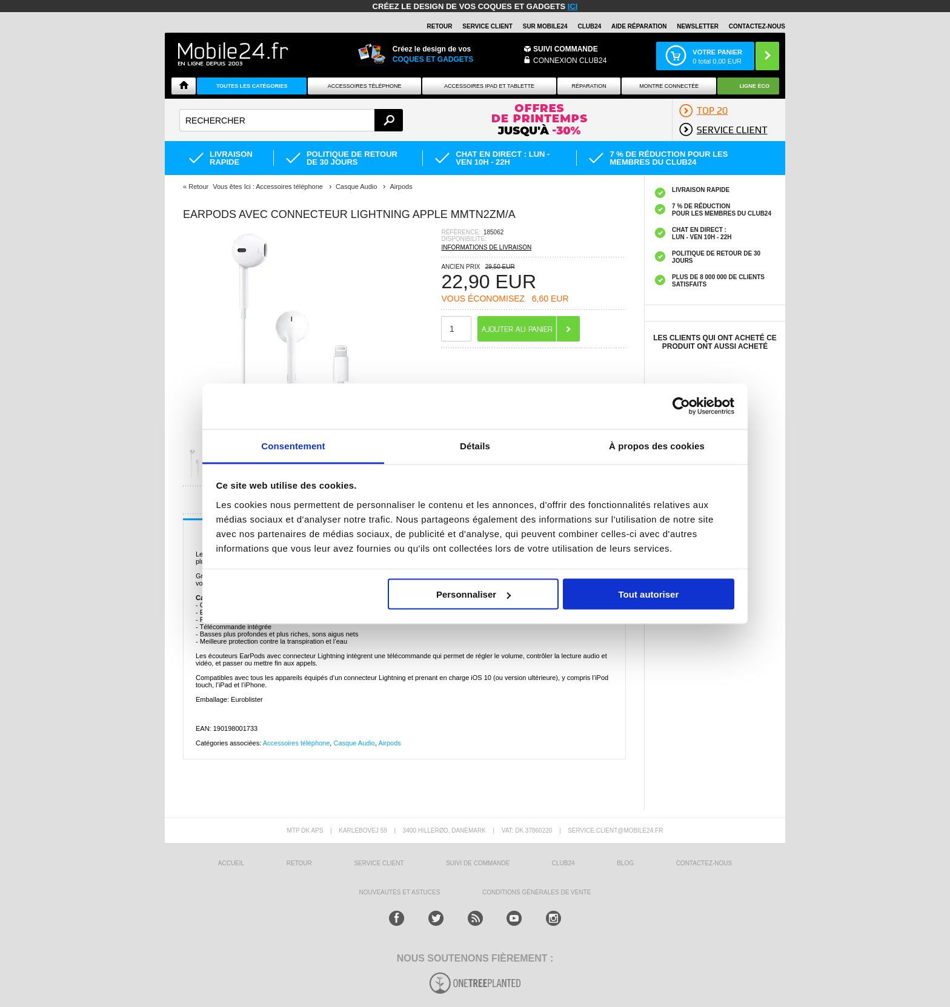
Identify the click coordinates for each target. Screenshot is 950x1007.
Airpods (390, 743)
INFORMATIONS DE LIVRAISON (486, 247)
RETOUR (440, 26)
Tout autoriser (649, 594)
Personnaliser (473, 594)
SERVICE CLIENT (487, 26)
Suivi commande (565, 49)
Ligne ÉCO (754, 86)
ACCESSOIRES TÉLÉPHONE (365, 86)
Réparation (588, 86)
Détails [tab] (475, 445)
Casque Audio (354, 743)
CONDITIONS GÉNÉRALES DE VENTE (536, 892)
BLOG (625, 863)
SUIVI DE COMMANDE (478, 863)
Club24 (589, 26)
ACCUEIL (231, 863)
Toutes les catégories (252, 86)
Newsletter (698, 26)
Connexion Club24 (569, 60)
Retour (198, 186)
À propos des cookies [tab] (657, 445)
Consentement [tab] (293, 445)
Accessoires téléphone (296, 743)
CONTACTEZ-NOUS (757, 26)
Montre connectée (669, 86)
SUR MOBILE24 (545, 26)
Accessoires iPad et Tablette (489, 86)
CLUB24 (563, 863)
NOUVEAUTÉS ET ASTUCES (399, 892)
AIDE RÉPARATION (638, 26)
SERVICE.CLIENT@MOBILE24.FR (615, 830)
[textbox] (291, 120)
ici (573, 6)
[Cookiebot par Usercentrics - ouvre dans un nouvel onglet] (681, 406)
